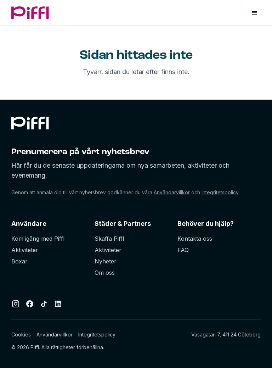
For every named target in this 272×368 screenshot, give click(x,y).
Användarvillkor (172, 192)
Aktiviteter (24, 249)
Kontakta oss (194, 238)
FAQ (183, 249)
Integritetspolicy (220, 192)
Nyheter (106, 261)
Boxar (19, 261)
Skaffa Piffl (109, 238)
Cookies (21, 334)
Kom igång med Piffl (37, 238)
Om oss (105, 272)
